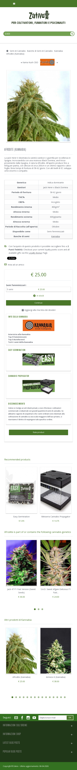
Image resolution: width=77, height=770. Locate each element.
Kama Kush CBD (30, 62)
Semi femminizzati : (16, 284)
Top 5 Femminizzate (17, 336)
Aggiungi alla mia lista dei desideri (39, 309)
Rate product (38, 432)
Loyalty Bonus (35, 252)
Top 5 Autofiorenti (16, 339)
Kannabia (55, 236)
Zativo (15, 766)
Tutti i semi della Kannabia (20, 341)
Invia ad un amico (16, 264)
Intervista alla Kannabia (19, 334)
